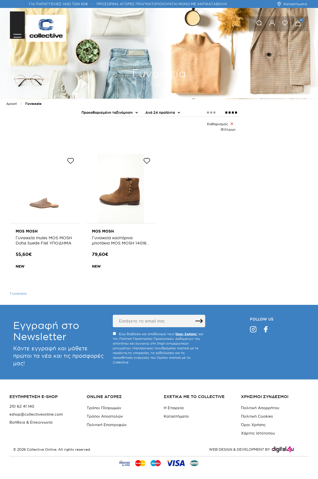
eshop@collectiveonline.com (36, 412)
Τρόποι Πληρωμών (104, 405)
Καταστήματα (292, 4)
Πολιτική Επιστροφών (107, 422)
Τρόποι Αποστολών (105, 414)
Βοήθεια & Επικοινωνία (30, 420)
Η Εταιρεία (174, 405)
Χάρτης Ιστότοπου (258, 431)
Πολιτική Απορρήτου (260, 405)
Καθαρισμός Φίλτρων (221, 126)
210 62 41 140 (21, 404)
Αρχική (11, 103)
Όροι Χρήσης (253, 422)
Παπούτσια (92, 137)
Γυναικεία (33, 104)
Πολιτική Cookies (257, 414)
